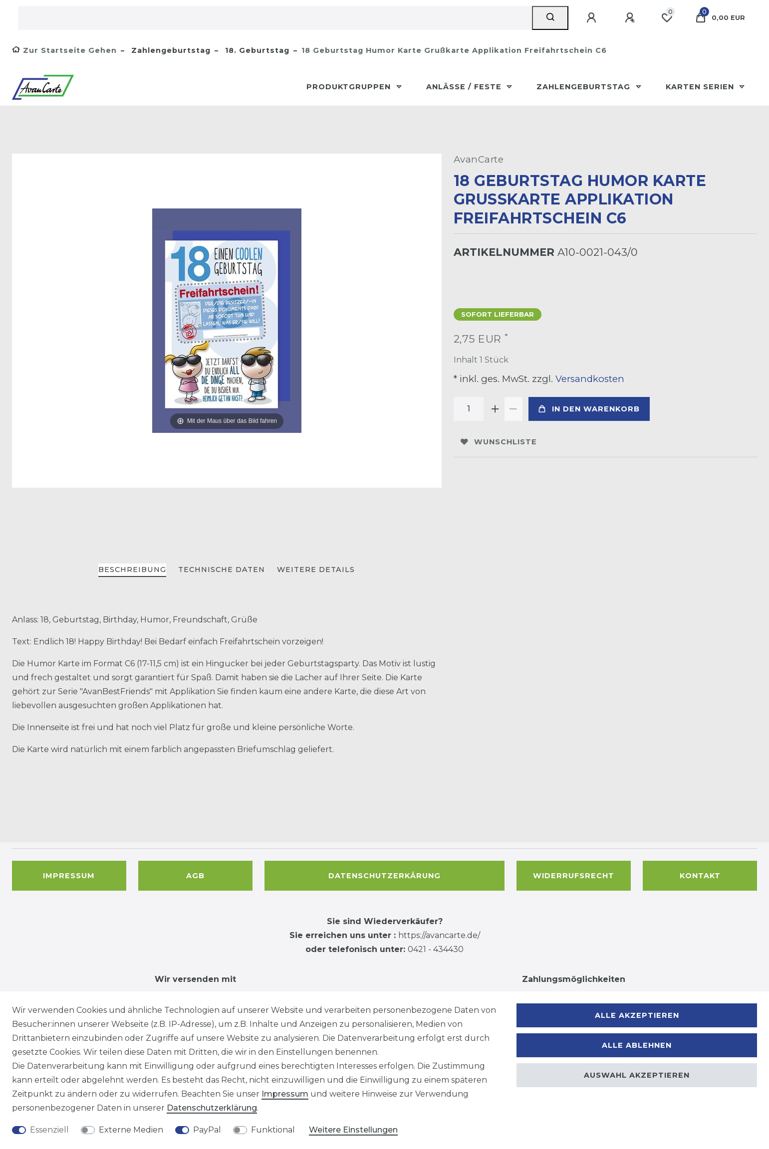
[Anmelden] (592, 17)
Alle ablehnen (637, 1045)
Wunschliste (499, 441)
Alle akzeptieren (637, 1015)
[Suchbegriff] (275, 18)
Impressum (69, 875)
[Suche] (550, 18)
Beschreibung (132, 569)
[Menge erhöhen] (496, 409)
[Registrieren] (631, 17)
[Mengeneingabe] (469, 409)
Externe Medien (131, 1130)
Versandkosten (588, 378)
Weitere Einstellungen (353, 1130)
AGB (195, 875)
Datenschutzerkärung (384, 875)
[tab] (132, 570)
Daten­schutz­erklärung (212, 1108)
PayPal (207, 1130)
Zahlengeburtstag (170, 50)
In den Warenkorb (589, 408)
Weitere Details (316, 569)
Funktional (273, 1130)
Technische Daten (221, 569)
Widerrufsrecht (573, 875)
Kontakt (700, 875)
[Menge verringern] (513, 409)
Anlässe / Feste (465, 86)
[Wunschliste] (667, 18)
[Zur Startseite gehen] (64, 50)
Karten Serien (701, 86)
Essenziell (49, 1130)
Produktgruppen (349, 86)
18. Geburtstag (256, 50)
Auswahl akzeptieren (637, 1075)
